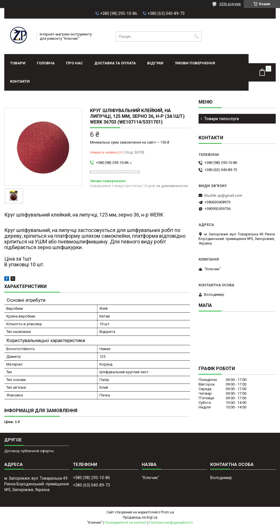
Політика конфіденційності (171, 523)
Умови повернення (195, 63)
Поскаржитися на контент (126, 523)
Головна (46, 63)
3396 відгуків (230, 4)
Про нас (74, 63)
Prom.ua (167, 512)
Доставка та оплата (115, 63)
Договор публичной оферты (29, 451)
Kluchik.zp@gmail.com (223, 195)
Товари (17, 63)
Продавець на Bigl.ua (140, 517)
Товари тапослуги (221, 118)
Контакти (20, 81)
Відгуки (155, 63)
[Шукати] (196, 36)
